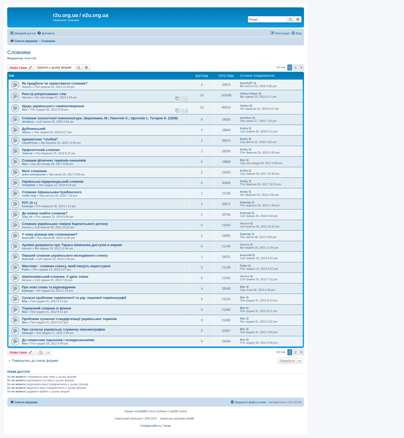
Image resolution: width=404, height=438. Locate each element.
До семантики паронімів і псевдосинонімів (58, 340)
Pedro (25, 269)
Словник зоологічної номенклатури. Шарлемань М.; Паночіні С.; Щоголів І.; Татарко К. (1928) (100, 118)
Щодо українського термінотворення (53, 106)
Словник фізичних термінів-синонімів (54, 160)
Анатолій (30, 58)
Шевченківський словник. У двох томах (55, 277)
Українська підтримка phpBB (177, 418)
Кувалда (27, 206)
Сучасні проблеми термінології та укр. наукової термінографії (74, 298)
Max (24, 109)
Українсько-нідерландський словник (52, 181)
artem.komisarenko (34, 174)
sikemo (26, 132)
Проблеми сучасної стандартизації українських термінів (69, 319)
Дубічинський (33, 129)
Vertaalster (29, 185)
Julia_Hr (27, 216)
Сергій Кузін (30, 142)
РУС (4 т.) (29, 203)
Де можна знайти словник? (45, 213)
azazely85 (246, 83)
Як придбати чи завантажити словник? (54, 83)
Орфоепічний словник (41, 150)
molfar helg (29, 195)
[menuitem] (45, 33)
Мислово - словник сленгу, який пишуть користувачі (66, 266)
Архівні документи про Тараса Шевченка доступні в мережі (72, 245)
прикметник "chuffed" (40, 139)
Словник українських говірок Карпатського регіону (65, 224)
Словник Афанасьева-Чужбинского (52, 192)
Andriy (244, 128)
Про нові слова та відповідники (48, 287)
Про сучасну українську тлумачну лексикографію (63, 329)
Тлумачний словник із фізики (46, 308)
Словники (18, 52)
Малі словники (34, 171)
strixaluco (28, 121)
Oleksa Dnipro (249, 93)
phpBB (142, 411)
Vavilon (244, 105)
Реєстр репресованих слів (44, 94)
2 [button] (296, 67)
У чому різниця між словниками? (50, 234)
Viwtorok (27, 153)
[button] (301, 67)
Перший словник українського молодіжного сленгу (65, 255)
